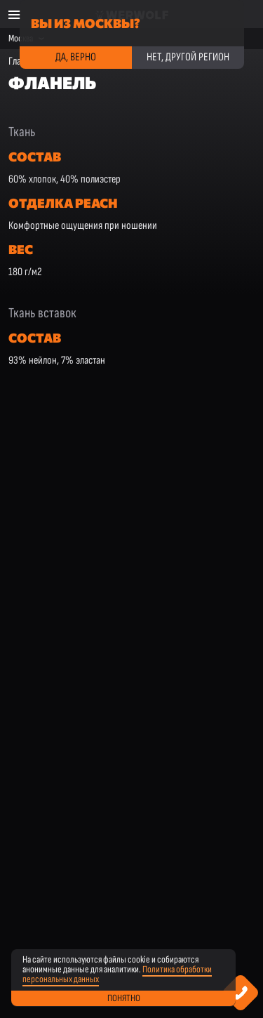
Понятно (123, 998)
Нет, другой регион (188, 57)
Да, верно (75, 57)
